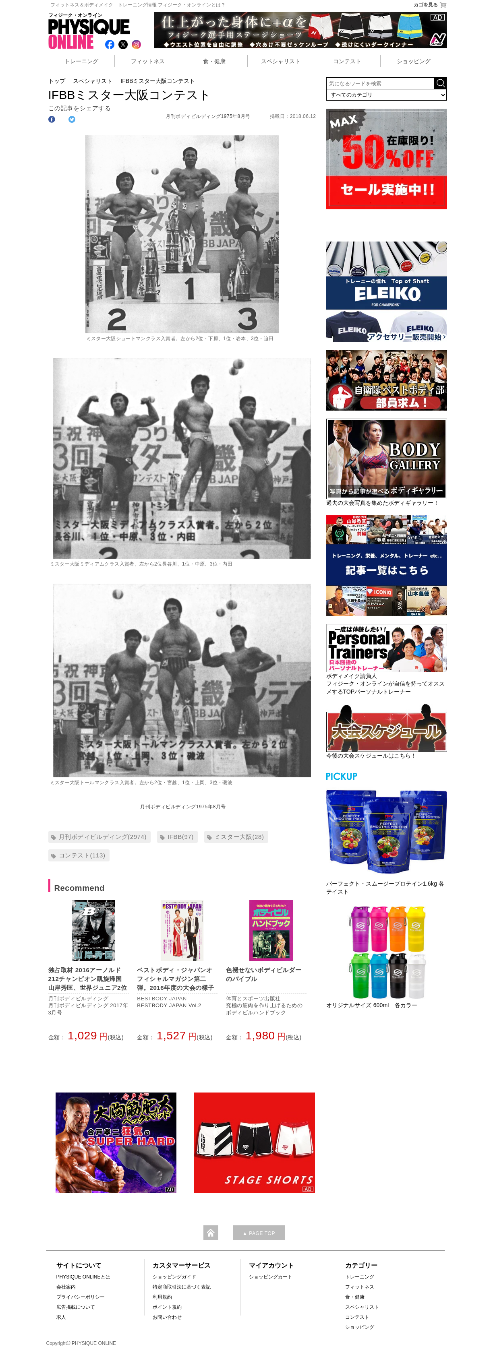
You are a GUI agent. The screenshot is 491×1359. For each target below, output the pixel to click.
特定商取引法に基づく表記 (182, 1287)
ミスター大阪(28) (239, 836)
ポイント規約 (167, 1307)
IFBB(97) (181, 836)
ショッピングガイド (174, 1277)
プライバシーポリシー (80, 1297)
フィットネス (148, 61)
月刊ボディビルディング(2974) (103, 836)
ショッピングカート (270, 1277)
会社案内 (66, 1287)
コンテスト (347, 61)
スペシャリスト (280, 61)
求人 (61, 1317)
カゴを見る (430, 5)
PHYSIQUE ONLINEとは (83, 1277)
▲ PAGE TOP (258, 1233)
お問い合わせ (167, 1317)
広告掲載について (75, 1307)
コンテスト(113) (82, 855)
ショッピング (414, 61)
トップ (56, 81)
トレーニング (81, 61)
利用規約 (162, 1297)
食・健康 (214, 61)
